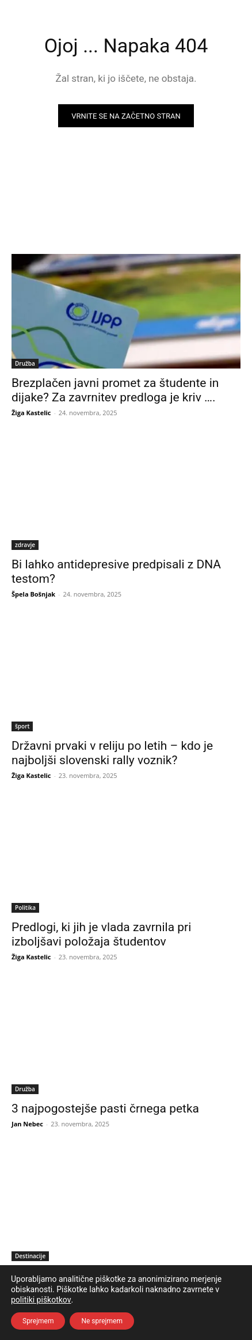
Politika (25, 908)
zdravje (25, 545)
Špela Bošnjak (33, 594)
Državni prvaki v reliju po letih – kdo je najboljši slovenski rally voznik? (112, 753)
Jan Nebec (27, 1123)
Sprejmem (38, 1321)
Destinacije (30, 1256)
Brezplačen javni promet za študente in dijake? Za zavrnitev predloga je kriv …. (115, 390)
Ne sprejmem (101, 1321)
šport (22, 726)
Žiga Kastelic (31, 412)
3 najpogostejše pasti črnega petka (105, 1108)
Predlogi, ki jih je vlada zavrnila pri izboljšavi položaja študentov (101, 934)
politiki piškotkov (41, 1299)
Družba (25, 363)
